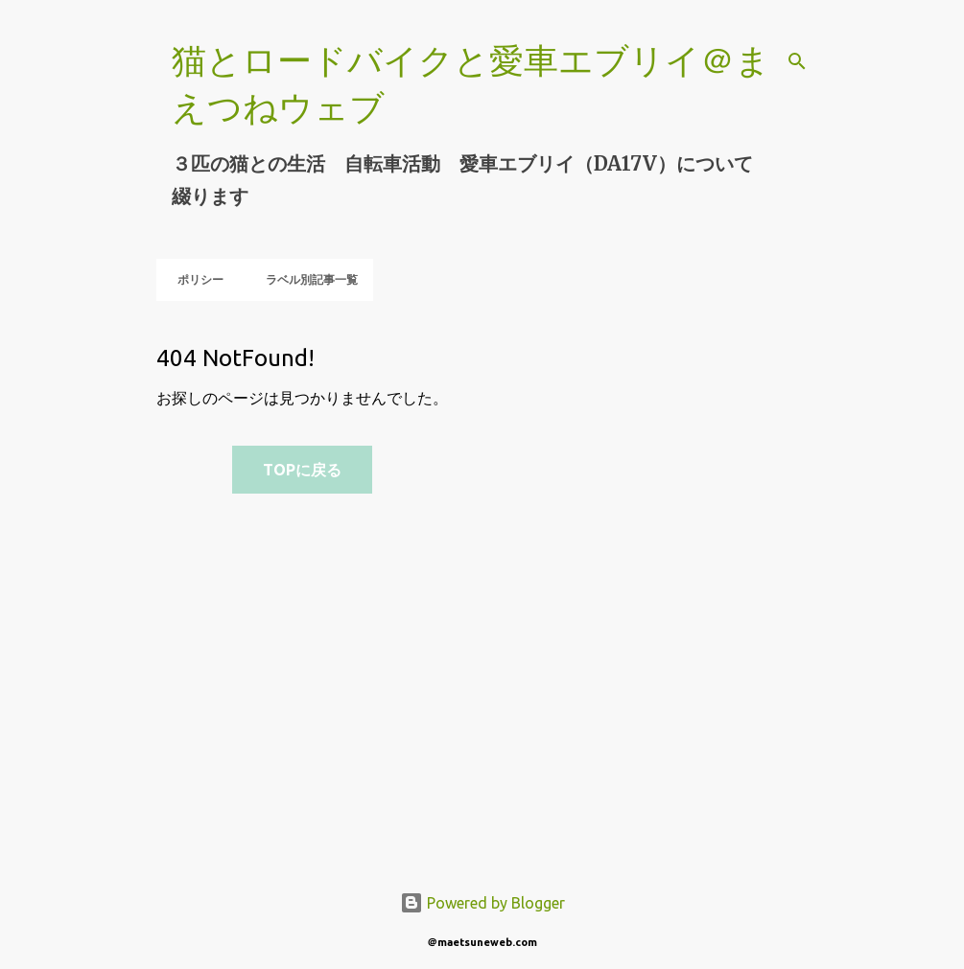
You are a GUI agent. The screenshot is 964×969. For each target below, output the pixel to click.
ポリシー (195, 279)
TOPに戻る (302, 469)
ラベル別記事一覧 (306, 279)
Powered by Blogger (482, 902)
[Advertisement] (523, 588)
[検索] (797, 61)
